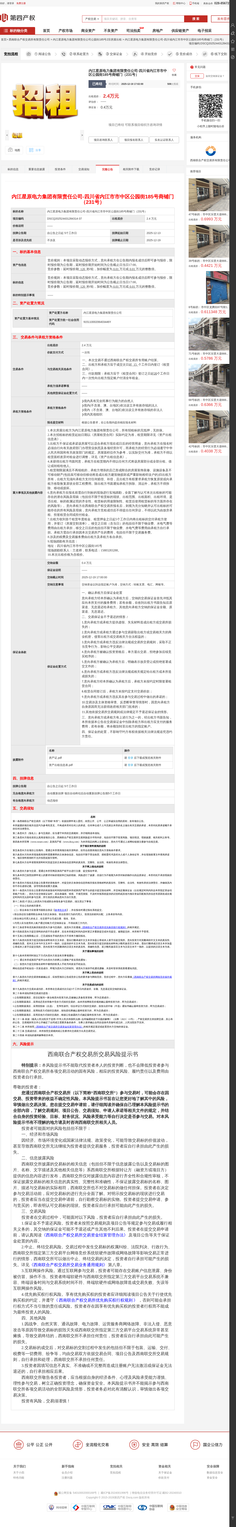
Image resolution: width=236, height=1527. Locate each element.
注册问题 (67, 1477)
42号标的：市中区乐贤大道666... (209, 446)
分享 (35, 149)
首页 (46, 31)
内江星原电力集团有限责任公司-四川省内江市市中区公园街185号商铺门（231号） (175, 39)
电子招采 (205, 31)
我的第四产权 (162, 3)
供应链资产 (180, 31)
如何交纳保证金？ (215, 76)
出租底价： (95, 96)
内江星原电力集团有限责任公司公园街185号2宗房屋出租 (87, 39)
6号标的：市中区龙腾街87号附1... (209, 307)
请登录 (10, 3)
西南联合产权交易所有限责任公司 (29, 39)
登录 (130, 757)
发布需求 (223, 18)
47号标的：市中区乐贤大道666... (209, 214)
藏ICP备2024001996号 (115, 1492)
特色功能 (18, 1477)
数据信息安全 (215, 1472)
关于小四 (18, 1472)
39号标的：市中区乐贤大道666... (209, 260)
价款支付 (163, 1477)
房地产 (157, 31)
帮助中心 (180, 3)
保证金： (94, 107)
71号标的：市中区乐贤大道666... (209, 353)
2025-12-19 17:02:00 (132, 84)
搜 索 (195, 18)
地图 (14, 149)
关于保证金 (165, 1472)
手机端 (195, 3)
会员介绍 (67, 1472)
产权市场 (66, 31)
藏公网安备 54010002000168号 (76, 1492)
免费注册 (21, 3)
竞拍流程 (115, 1472)
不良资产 (111, 31)
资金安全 (212, 1477)
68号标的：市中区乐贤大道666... (209, 399)
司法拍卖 (133, 31)
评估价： (94, 101)
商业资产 (88, 31)
